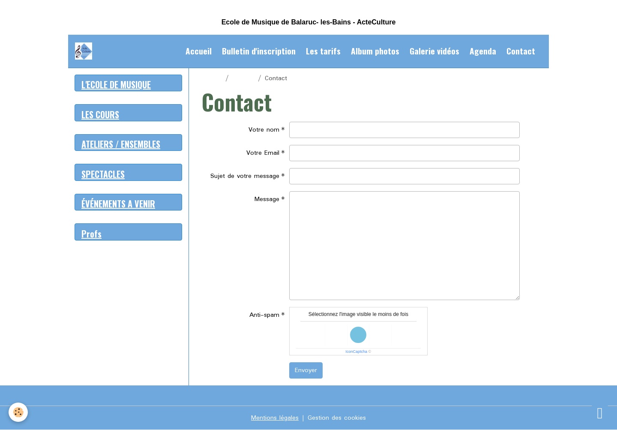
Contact (520, 51)
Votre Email (262, 153)
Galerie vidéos (434, 51)
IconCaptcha (357, 351)
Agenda (483, 51)
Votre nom (264, 130)
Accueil (199, 51)
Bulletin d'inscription (259, 51)
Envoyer (306, 370)
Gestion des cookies (337, 418)
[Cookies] (18, 412)
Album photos (375, 51)
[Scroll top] (600, 413)
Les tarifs (323, 51)
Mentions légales (275, 418)
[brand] (85, 51)
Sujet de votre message (244, 176)
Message (267, 199)
